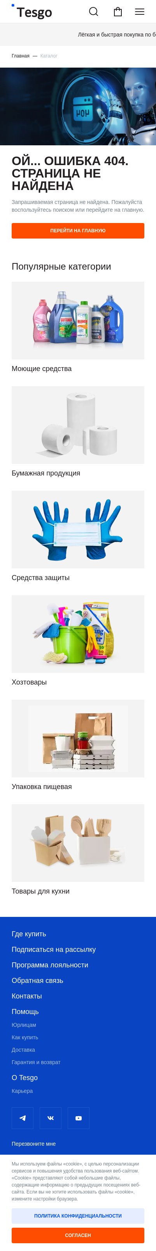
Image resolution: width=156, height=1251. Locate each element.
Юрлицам (24, 1025)
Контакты (27, 996)
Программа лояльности (50, 965)
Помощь (25, 1012)
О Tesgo (25, 1078)
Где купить (29, 934)
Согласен (78, 1235)
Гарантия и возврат (36, 1062)
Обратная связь (37, 980)
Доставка (23, 1050)
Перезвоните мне (34, 1144)
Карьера (22, 1091)
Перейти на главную (78, 230)
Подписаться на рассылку (54, 949)
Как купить (25, 1037)
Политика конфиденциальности (78, 1216)
